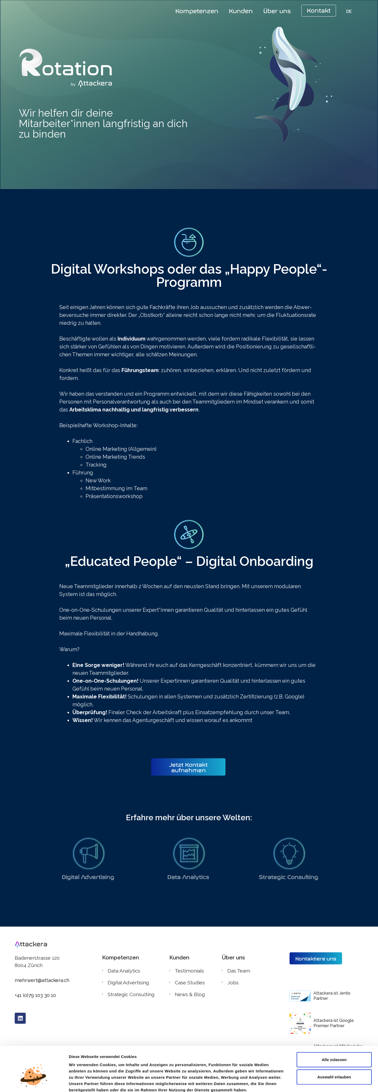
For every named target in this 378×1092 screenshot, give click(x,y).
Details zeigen (278, 1081)
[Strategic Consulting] (289, 853)
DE (349, 11)
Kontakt (318, 10)
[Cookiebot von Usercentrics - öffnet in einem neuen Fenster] (34, 1082)
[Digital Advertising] (89, 853)
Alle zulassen (334, 1030)
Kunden (241, 10)
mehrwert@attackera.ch (42, 980)
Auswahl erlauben (334, 1047)
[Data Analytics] (189, 853)
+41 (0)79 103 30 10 (35, 995)
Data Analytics (189, 876)
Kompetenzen (196, 10)
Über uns (277, 10)
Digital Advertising (89, 876)
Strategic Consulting (289, 876)
